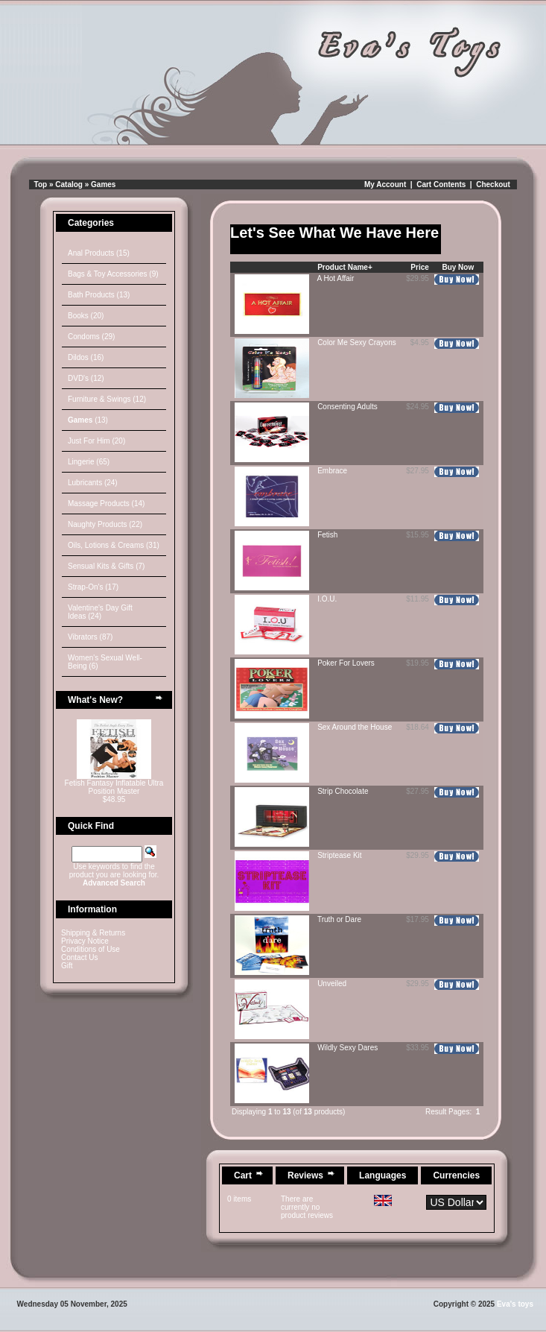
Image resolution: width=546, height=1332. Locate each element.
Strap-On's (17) (93, 587)
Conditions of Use (90, 949)
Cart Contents (441, 184)
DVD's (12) (86, 378)
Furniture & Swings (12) (107, 399)
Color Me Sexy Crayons (356, 342)
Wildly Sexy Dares (347, 1048)
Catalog (69, 184)
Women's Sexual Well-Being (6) (105, 662)
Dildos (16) (86, 357)
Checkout (493, 184)
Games (103, 184)
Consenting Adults (347, 407)
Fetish (327, 535)
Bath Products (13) (99, 295)
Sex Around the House (354, 727)
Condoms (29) (91, 336)
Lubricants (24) (93, 483)
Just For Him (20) (96, 441)
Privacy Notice (85, 941)
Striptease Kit (339, 855)
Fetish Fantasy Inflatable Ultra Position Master (114, 787)
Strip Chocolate (342, 791)
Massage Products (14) (106, 503)
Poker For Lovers (346, 663)
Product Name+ (344, 267)
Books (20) (86, 316)
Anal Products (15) (99, 253)
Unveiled (331, 983)
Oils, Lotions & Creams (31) (113, 545)
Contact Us (79, 957)
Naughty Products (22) (105, 524)
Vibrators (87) (90, 637)
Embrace (332, 471)
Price (419, 267)
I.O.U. (327, 599)
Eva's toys (515, 1304)
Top (41, 184)
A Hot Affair (336, 278)
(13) (88, 420)
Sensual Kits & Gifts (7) (106, 566)
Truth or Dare (339, 919)
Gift (67, 966)
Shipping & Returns (93, 933)
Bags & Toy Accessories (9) (113, 274)
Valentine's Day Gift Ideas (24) (100, 612)
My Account (385, 184)
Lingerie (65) (88, 462)
